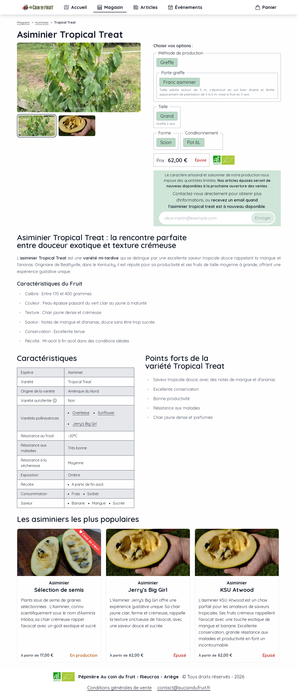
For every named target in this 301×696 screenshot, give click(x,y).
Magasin (23, 22)
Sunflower (106, 412)
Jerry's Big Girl (85, 423)
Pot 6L (193, 142)
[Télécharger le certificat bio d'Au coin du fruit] (224, 160)
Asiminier (42, 22)
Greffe (167, 62)
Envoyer (263, 218)
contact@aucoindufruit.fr (184, 688)
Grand (167, 116)
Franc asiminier (179, 82)
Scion (166, 142)
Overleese (80, 412)
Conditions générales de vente (119, 688)
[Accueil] (37, 7)
